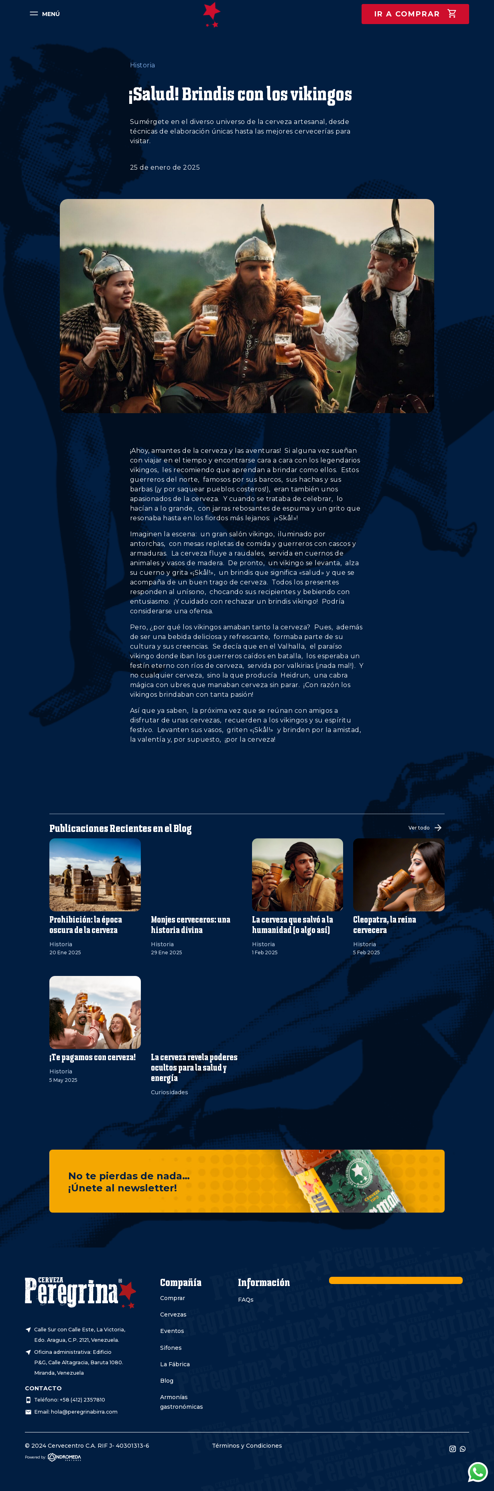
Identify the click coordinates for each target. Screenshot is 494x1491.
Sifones (171, 1347)
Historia (142, 65)
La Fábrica (175, 1364)
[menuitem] (43, 14)
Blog (166, 1380)
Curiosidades (169, 1092)
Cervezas (173, 1314)
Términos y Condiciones (247, 1445)
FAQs (246, 1299)
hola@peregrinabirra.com (84, 1412)
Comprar (172, 1298)
